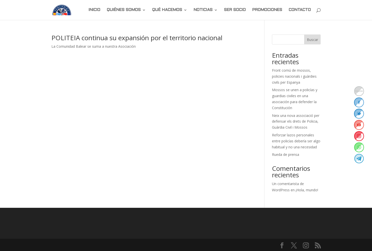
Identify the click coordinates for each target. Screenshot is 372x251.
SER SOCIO (235, 10)
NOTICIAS (203, 10)
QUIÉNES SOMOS (124, 10)
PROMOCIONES (267, 10)
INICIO (94, 10)
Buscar (312, 39)
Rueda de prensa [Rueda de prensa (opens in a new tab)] (285, 154)
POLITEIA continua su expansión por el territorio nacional (136, 37)
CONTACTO (300, 10)
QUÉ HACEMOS (167, 10)
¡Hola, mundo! (307, 190)
